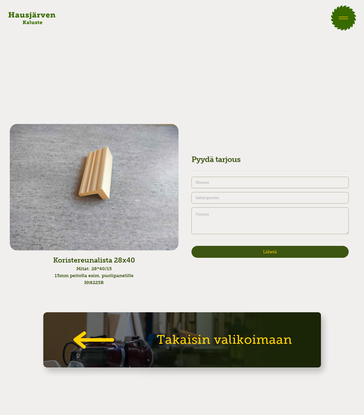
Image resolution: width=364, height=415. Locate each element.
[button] (343, 18)
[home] (32, 18)
